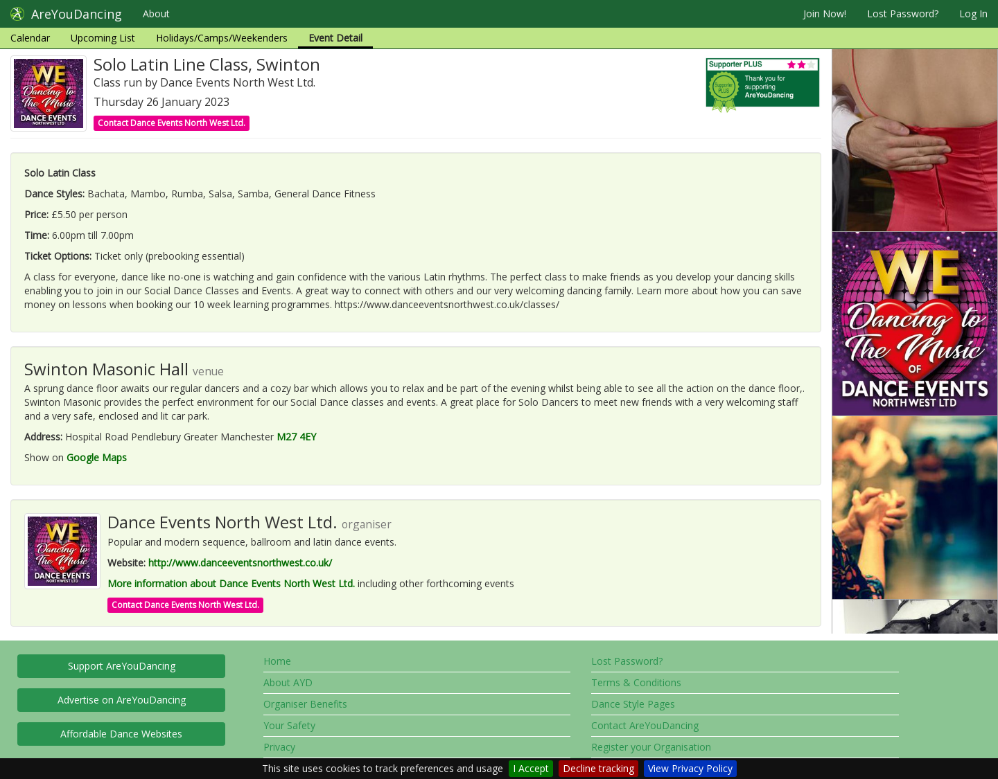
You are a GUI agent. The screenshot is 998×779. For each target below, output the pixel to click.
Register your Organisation (651, 746)
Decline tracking (598, 768)
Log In (973, 13)
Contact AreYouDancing (645, 725)
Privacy (279, 746)
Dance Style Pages (633, 703)
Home (277, 661)
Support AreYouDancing (121, 665)
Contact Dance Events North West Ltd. (171, 123)
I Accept (531, 768)
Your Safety (289, 725)
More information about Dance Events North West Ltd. (231, 583)
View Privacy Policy (690, 768)
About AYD (288, 682)
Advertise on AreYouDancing (122, 699)
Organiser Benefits (305, 703)
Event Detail (335, 37)
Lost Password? (902, 13)
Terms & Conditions (636, 682)
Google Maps (97, 457)
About (156, 13)
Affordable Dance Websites (121, 733)
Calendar (30, 37)
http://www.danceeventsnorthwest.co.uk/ (240, 562)
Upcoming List (103, 37)
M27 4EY (296, 436)
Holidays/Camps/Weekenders (222, 37)
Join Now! (824, 13)
